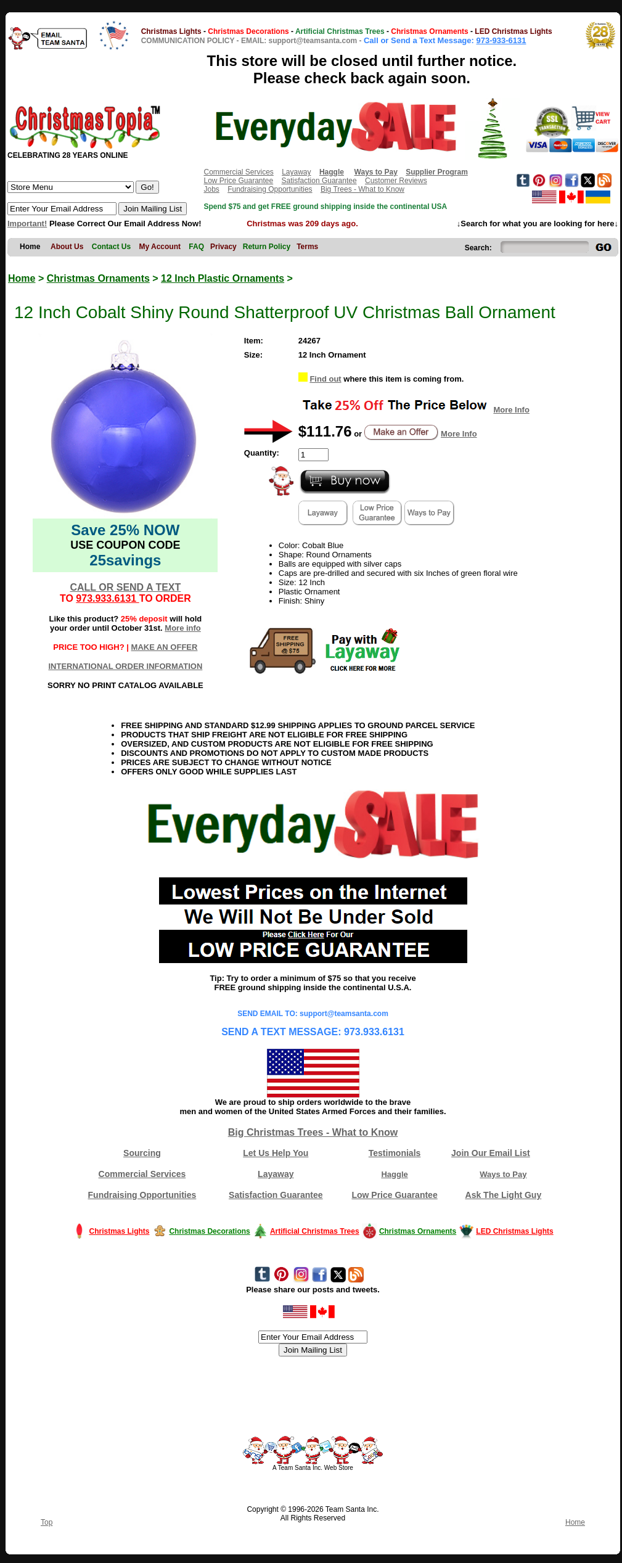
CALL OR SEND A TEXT (125, 587)
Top (46, 1522)
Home (21, 278)
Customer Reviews (396, 180)
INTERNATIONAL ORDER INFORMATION (125, 666)
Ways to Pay (503, 1174)
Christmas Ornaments (98, 278)
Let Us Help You (275, 1153)
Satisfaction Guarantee (319, 180)
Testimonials (395, 1153)
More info (183, 628)
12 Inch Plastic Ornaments (222, 278)
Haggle (394, 1174)
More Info (511, 409)
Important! (27, 223)
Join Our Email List (490, 1153)
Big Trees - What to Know (362, 189)
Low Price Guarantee (238, 180)
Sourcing (142, 1153)
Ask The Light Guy (503, 1195)
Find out (325, 379)
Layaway (296, 172)
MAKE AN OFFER (164, 647)
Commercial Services (238, 172)
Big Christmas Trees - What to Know (313, 1132)
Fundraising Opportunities (269, 189)
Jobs (211, 189)
